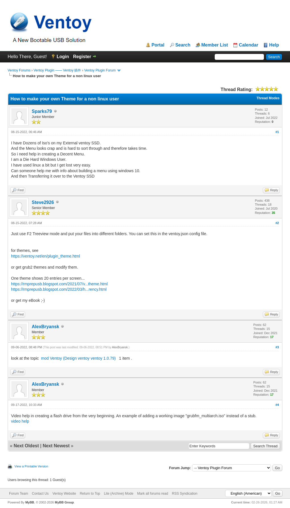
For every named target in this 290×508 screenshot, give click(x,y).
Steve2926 (43, 202)
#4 (277, 404)
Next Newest (56, 445)
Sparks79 (42, 111)
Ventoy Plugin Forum (100, 70)
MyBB (29, 502)
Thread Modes (268, 98)
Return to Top (90, 494)
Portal (158, 45)
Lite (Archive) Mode (118, 494)
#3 (277, 347)
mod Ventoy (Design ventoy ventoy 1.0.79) (78, 358)
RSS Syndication (184, 494)
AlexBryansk (45, 326)
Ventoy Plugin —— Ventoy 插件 (57, 70)
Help (274, 45)
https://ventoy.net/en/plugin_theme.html (45, 256)
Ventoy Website (64, 494)
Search (182, 45)
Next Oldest (26, 445)
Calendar (248, 45)
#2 (277, 223)
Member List (214, 45)
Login (63, 56)
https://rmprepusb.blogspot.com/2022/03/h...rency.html (58, 289)
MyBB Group (64, 502)
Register (82, 56)
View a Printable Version (31, 466)
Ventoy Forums (19, 70)
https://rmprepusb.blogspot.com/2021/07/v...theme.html (59, 284)
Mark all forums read (152, 494)
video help (20, 421)
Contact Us (40, 494)
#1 (277, 132)
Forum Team (18, 494)
